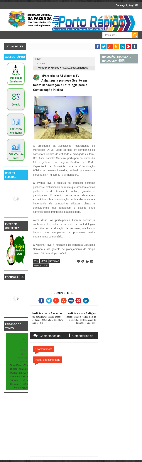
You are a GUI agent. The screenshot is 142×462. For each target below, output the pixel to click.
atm (36, 261)
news (44, 261)
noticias (41, 64)
